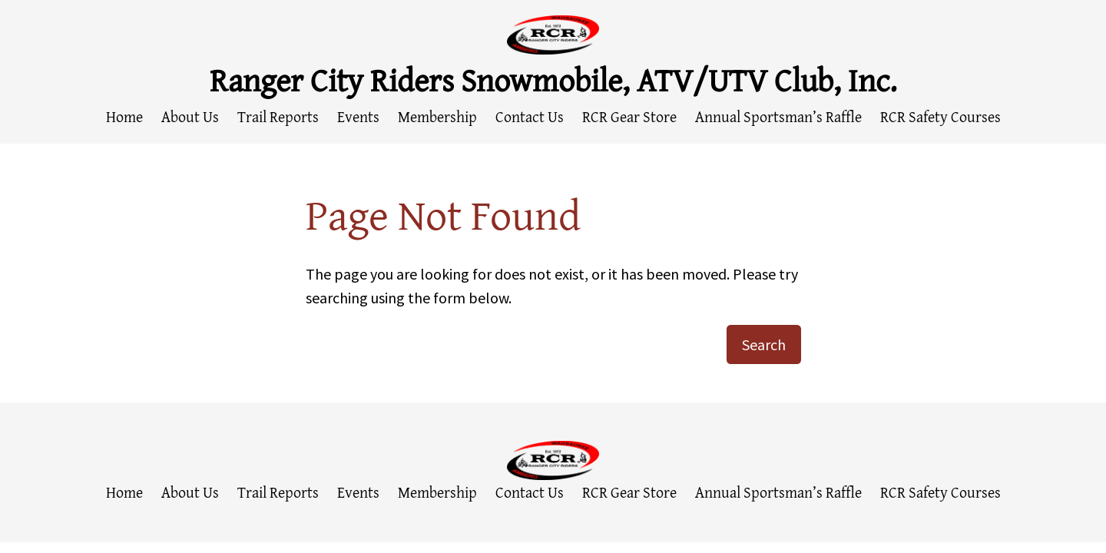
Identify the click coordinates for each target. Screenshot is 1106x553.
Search (764, 344)
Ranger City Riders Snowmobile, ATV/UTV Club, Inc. (553, 79)
